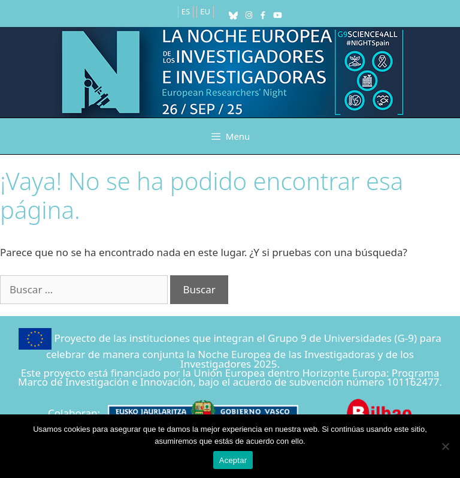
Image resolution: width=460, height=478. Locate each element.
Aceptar (233, 460)
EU (205, 11)
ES (185, 11)
